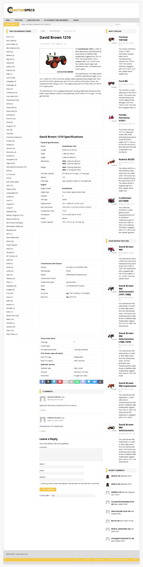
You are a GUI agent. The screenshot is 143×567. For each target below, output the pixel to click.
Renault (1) (10, 253)
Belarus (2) (10, 56)
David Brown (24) (12, 100)
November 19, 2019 (127, 84)
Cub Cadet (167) (12, 96)
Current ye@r (45, 496)
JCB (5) (8, 178)
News (8, 20)
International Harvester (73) (16, 167)
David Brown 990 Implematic (127, 385)
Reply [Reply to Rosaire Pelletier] (44, 410)
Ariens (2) (9, 52)
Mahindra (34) (11, 212)
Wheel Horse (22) (12, 316)
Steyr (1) (9, 282)
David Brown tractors (119, 241)
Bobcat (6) (10, 63)
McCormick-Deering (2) (14, 223)
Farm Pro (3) (11, 119)
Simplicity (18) (11, 286)
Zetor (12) (10, 331)
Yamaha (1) (10, 323)
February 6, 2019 (126, 124)
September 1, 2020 (49, 44)
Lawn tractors (35, 20)
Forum (80, 20)
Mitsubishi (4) (11, 230)
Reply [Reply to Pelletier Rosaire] (44, 431)
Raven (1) (9, 249)
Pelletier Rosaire (54, 418)
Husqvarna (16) (11, 160)
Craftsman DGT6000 (125, 200)
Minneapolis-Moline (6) (14, 227)
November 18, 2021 (127, 298)
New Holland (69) (12, 238)
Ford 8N (123, 81)
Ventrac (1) (10, 305)
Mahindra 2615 (126, 476)
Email (42, 471)
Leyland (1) (10, 204)
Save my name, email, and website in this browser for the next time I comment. (70, 484)
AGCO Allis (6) (11, 41)
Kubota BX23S (126, 159)
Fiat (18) (9, 130)
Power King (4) (11, 245)
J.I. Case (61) (10, 174)
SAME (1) (9, 264)
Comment (43, 447)
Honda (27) (10, 156)
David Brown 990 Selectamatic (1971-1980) (126, 290)
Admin (60, 44)
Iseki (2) (9, 171)
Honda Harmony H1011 (124, 118)
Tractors (19, 20)
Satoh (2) (9, 267)
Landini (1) (10, 197)
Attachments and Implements (59, 20)
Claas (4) (9, 89)
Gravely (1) (10, 145)
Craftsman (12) (11, 93)
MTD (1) (9, 234)
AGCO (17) (10, 37)
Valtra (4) (9, 301)
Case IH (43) (10, 78)
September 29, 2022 (127, 253)
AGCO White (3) (12, 44)
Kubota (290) (11, 189)
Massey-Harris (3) (12, 219)
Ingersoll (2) (10, 163)
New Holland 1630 (117, 541)
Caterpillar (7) (11, 82)
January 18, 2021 (126, 434)
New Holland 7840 (120, 504)
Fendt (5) (9, 122)
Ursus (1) (9, 297)
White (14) (10, 319)
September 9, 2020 (127, 43)
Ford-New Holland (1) (14, 137)
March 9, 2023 (125, 204)
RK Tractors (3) (11, 256)
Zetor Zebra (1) (11, 334)
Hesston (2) (10, 148)
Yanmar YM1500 (123, 39)
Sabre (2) (9, 260)
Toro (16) (9, 293)
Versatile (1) (10, 308)
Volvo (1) (9, 312)
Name (42, 464)
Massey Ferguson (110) (14, 215)
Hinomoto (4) (11, 152)
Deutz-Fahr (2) (11, 111)
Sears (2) (9, 275)
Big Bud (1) (10, 59)
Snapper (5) (10, 290)
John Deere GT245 (126, 521)
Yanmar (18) (10, 327)
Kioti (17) (9, 186)
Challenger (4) (11, 85)
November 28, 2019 (127, 163)
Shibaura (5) (10, 278)
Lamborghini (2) (12, 193)
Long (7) (9, 208)
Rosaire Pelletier (54, 397)
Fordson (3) (10, 141)
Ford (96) (9, 134)
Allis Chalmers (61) (13, 48)
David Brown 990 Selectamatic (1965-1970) (126, 337)
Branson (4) (10, 70)
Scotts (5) (9, 271)
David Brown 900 (126, 248)
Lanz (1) (9, 200)
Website (42, 477)
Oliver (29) (10, 241)
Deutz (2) (9, 104)
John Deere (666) (12, 182)
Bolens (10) (10, 67)
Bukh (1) (9, 74)
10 (121, 46)
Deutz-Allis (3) (11, 108)
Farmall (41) (10, 115)
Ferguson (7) (11, 126)
